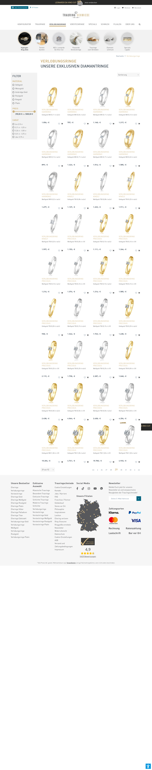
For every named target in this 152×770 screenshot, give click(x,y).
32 (130, 470)
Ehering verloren (61, 518)
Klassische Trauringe (41, 490)
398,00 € (18, 114)
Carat (15, 119)
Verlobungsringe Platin (20, 537)
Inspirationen (60, 512)
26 (101, 470)
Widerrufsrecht (61, 531)
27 (106, 470)
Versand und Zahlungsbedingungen (64, 545)
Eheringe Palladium (19, 512)
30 (121, 470)
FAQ (56, 496)
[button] (148, 766)
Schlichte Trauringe (40, 499)
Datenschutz (60, 534)
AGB (56, 540)
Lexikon (58, 515)
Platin (16, 103)
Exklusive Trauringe (41, 496)
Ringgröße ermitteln (63, 524)
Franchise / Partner (62, 500)
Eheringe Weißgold (18, 500)
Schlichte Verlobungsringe (39, 507)
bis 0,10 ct (19, 124)
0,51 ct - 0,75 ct (20, 134)
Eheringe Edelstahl (18, 518)
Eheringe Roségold (18, 503)
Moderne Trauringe (40, 503)
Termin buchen (19, 7)
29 (116, 469)
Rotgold (17, 99)
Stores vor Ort (60, 506)
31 (126, 470)
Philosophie (59, 509)
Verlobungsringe (17, 490)
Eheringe (14, 487)
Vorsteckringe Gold (40, 515)
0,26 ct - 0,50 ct (20, 130)
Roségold (17, 96)
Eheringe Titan (17, 515)
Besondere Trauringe (41, 493)
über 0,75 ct (19, 137)
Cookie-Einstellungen (63, 537)
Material (17, 81)
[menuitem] (24, 25)
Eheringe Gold (16, 496)
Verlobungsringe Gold (19, 521)
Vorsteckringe (16, 493)
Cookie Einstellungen (63, 487)
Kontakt (58, 490)
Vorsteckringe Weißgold (42, 518)
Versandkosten (71, 563)
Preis (15, 108)
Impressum (59, 549)
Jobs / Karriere (61, 493)
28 (111, 470)
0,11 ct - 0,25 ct (20, 127)
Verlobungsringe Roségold (17, 532)
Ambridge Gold (19, 92)
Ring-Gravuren (61, 521)
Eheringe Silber (17, 509)
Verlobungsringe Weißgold (17, 526)
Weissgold (18, 88)
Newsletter (59, 528)
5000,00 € (29, 114)
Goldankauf (59, 503)
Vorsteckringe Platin (41, 524)
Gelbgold (17, 85)
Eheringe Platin (17, 506)
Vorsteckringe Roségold (42, 521)
